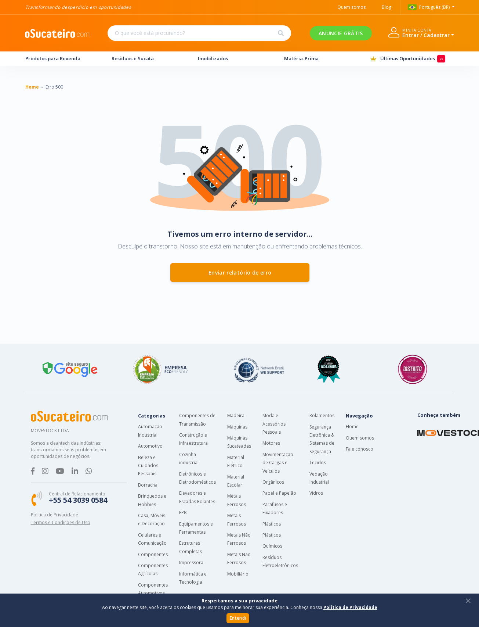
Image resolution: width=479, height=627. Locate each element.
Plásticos (271, 524)
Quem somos (360, 438)
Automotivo (150, 446)
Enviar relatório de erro (239, 272)
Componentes (153, 554)
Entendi (238, 618)
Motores (271, 443)
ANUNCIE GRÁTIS (341, 33)
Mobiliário (237, 574)
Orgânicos (273, 482)
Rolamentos (321, 415)
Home (352, 426)
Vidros (316, 493)
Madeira (235, 415)
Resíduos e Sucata (148, 58)
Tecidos (317, 462)
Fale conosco (359, 449)
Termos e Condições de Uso (60, 522)
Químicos (272, 546)
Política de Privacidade (54, 515)
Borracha (147, 485)
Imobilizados (234, 58)
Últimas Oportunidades (412, 59)
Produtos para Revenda (61, 58)
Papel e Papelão (279, 493)
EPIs (183, 512)
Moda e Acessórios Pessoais (274, 423)
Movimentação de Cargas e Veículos (277, 462)
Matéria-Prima (320, 58)
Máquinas (237, 427)
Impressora (191, 562)
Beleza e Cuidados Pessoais (148, 465)
